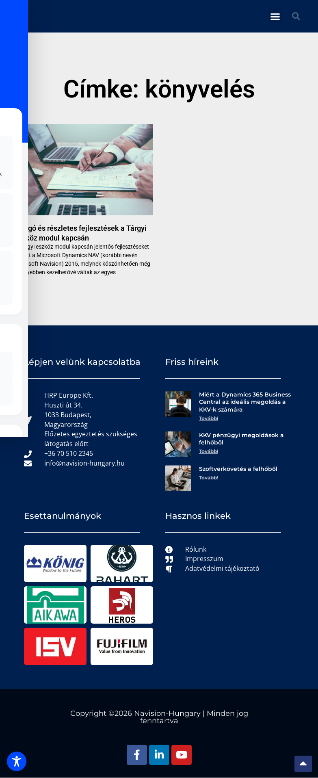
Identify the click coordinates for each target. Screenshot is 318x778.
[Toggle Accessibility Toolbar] (16, 761)
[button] (275, 16)
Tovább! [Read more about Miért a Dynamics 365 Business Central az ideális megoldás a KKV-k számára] (208, 418)
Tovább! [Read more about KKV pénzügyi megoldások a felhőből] (208, 452)
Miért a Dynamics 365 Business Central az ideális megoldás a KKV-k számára (245, 402)
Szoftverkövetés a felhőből (238, 469)
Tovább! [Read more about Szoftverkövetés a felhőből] (208, 478)
